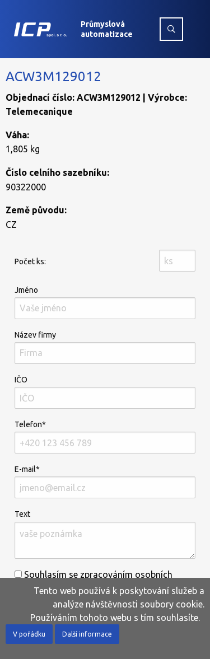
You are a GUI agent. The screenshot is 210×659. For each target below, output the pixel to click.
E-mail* (105, 481)
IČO (105, 392)
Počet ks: (30, 261)
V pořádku (29, 634)
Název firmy (105, 347)
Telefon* (105, 437)
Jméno (105, 302)
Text (105, 534)
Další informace (87, 634)
